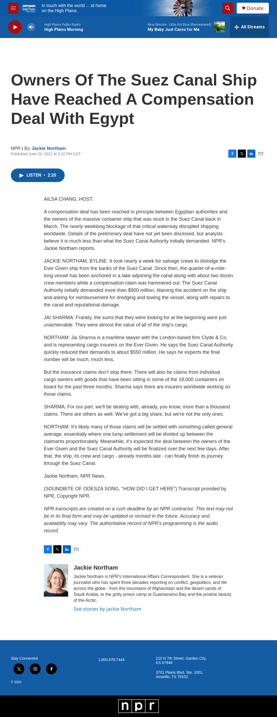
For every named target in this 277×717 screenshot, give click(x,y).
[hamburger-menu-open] (13, 8)
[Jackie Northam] (56, 580)
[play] (15, 27)
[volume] (31, 27)
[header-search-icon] (227, 8)
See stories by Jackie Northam (107, 609)
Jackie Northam (49, 148)
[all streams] (249, 27)
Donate (255, 8)
